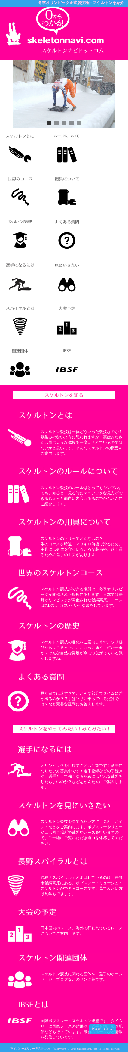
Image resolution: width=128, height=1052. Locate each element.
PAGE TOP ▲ (102, 1029)
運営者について (44, 1048)
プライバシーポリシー (21, 1048)
